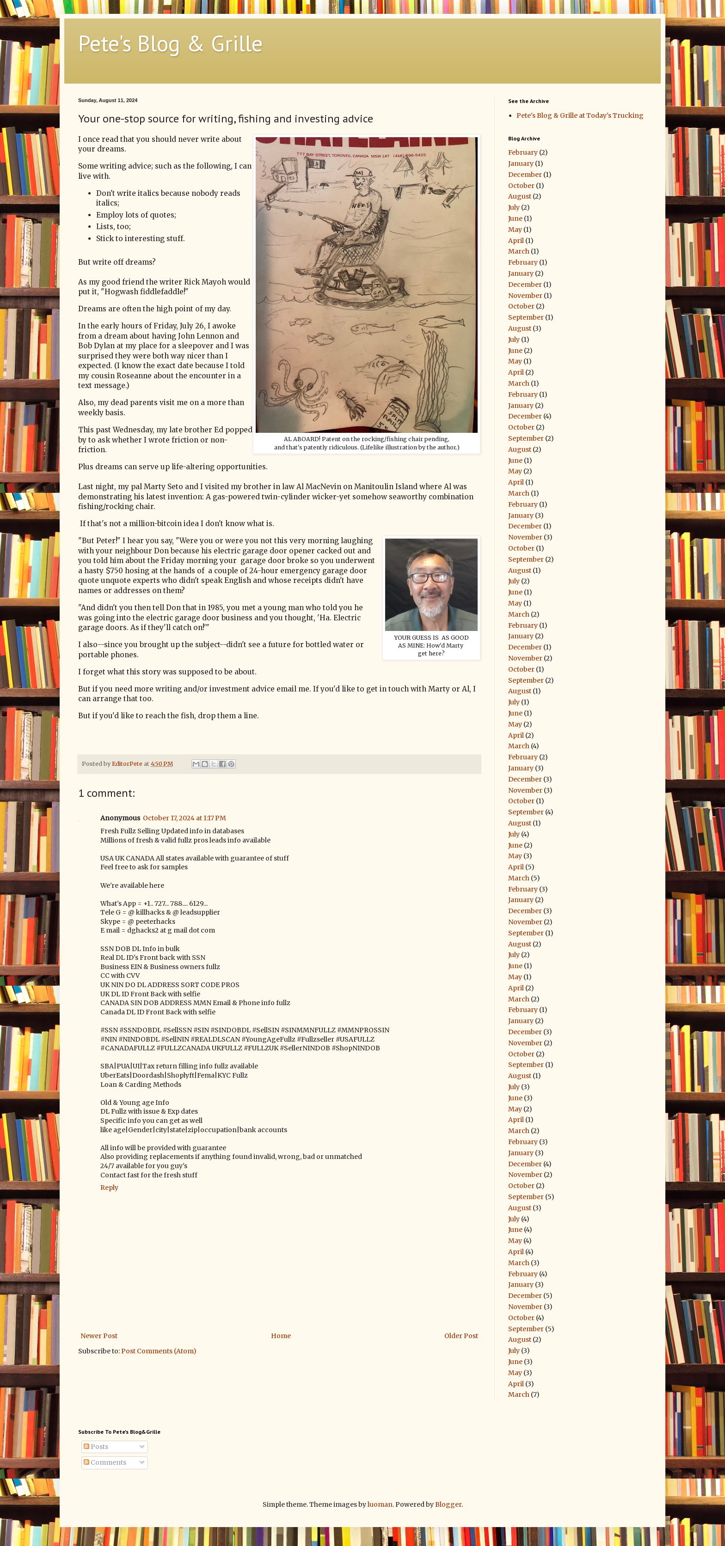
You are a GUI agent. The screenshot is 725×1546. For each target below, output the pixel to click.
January (521, 163)
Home (281, 1336)
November (525, 295)
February (523, 152)
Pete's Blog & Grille (170, 43)
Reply (109, 1187)
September (526, 317)
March (518, 251)
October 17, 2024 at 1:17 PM (184, 818)
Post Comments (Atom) (159, 1351)
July (514, 207)
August (519, 196)
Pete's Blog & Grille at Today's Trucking (580, 115)
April (516, 240)
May (515, 229)
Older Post (461, 1336)
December (525, 174)
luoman (380, 1504)
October (521, 186)
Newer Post (98, 1336)
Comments (105, 1462)
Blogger (448, 1504)
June (515, 218)
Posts (96, 1447)
